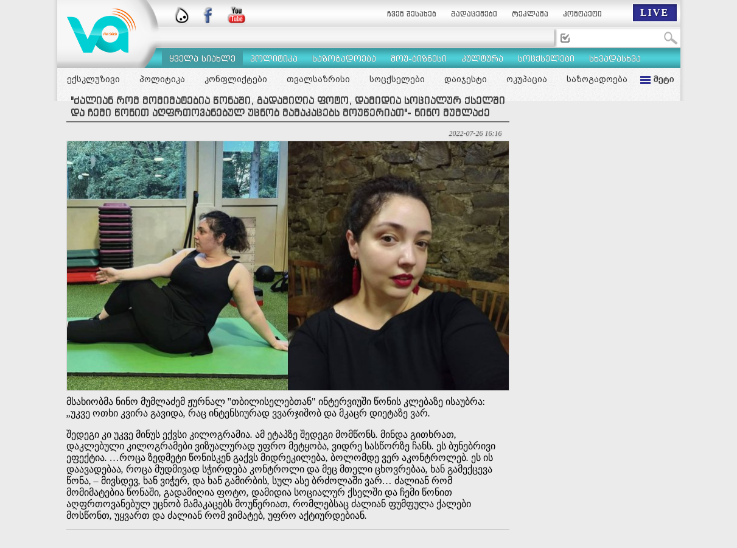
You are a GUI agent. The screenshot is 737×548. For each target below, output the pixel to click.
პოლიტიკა (162, 79)
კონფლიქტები (235, 79)
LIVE (654, 12)
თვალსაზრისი (318, 79)
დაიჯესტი (465, 79)
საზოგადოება (597, 79)
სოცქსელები (397, 79)
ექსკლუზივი (93, 79)
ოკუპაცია (526, 79)
